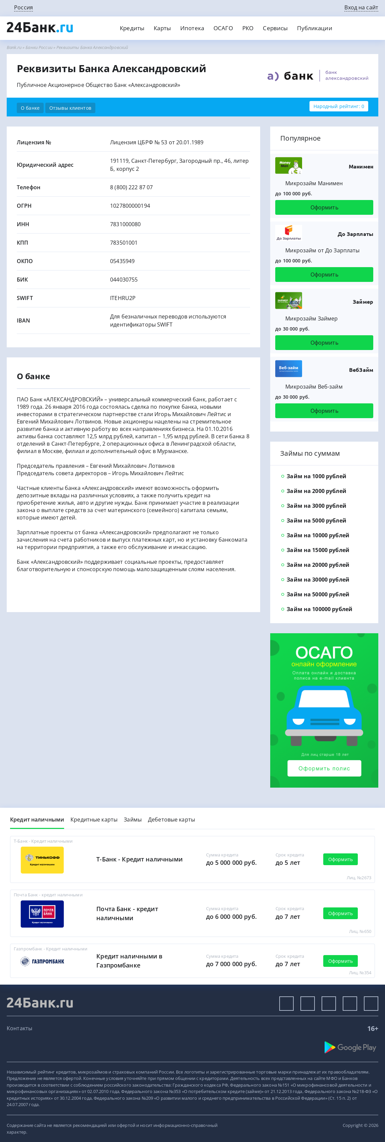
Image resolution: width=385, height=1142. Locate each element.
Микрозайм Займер (311, 318)
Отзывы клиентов (70, 108)
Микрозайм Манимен (314, 183)
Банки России (39, 47)
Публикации (314, 28)
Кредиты (132, 28)
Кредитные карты (93, 819)
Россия (23, 7)
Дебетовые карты (171, 819)
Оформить (324, 207)
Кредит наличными (37, 819)
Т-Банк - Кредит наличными (139, 859)
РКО (247, 28)
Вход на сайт (361, 7)
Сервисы (275, 28)
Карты (162, 28)
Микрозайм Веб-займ (313, 386)
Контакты (19, 1028)
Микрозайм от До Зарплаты (322, 250)
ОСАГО (223, 28)
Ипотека (192, 28)
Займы (133, 819)
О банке (30, 108)
